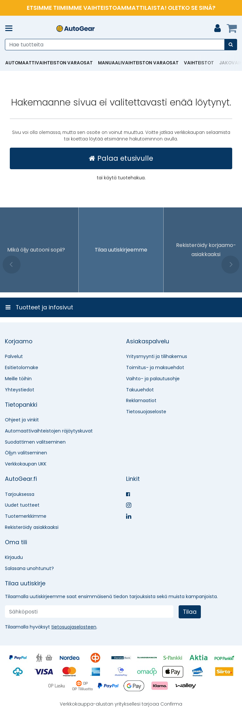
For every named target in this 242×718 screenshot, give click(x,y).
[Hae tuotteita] (121, 44)
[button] (73, 627)
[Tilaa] (190, 611)
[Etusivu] (75, 28)
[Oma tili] (217, 28)
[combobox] (121, 44)
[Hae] (230, 44)
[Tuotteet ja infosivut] (11, 28)
